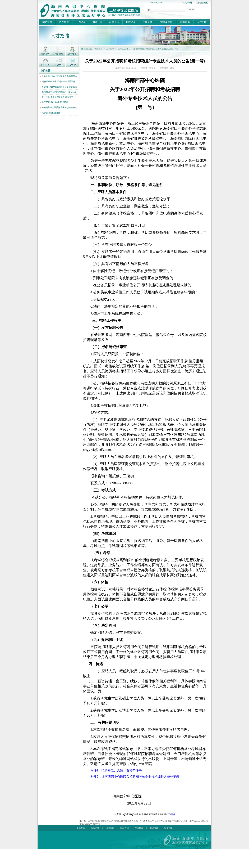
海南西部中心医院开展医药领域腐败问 (59, 107)
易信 (146, 814)
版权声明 (95, 828)
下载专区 (81, 828)
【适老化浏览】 (202, 2)
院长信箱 (168, 828)
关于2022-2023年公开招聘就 (55, 102)
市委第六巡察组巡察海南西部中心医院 (59, 87)
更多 (173, 814)
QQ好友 (135, 814)
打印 (169, 814)
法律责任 (110, 828)
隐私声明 (124, 828)
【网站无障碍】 (185, 2)
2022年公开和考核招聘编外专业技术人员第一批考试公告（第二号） (178, 821)
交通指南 (139, 828)
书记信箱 (154, 828)
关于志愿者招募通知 (51, 112)
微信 (141, 814)
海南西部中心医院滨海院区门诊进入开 (59, 92)
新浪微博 (162, 814)
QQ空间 (127, 814)
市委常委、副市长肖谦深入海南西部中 (59, 76)
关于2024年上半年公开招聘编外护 (57, 97)
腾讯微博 (153, 814)
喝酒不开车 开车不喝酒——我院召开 (58, 81)
